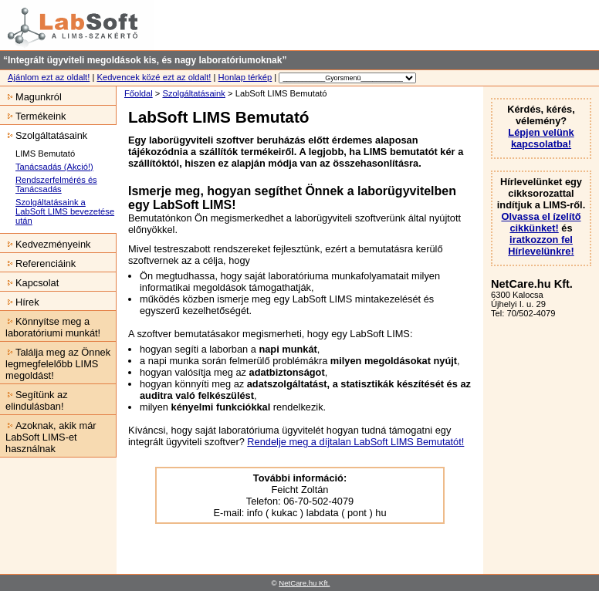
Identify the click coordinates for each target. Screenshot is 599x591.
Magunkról (31, 97)
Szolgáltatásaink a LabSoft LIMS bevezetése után (64, 211)
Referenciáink (38, 263)
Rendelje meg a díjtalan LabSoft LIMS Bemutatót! (355, 441)
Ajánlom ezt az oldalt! (49, 77)
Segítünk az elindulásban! (34, 400)
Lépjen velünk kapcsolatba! (541, 138)
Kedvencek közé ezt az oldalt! (153, 77)
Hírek (19, 302)
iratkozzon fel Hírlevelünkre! (541, 245)
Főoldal (138, 93)
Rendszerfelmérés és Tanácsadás (56, 184)
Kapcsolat (29, 283)
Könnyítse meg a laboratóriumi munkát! (50, 327)
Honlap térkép (245, 77)
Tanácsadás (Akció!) (54, 166)
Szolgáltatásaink (193, 93)
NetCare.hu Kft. (304, 583)
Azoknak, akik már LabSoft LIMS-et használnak (48, 437)
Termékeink (33, 116)
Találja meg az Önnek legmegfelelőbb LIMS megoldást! (55, 363)
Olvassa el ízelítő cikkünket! (540, 222)
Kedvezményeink (45, 244)
